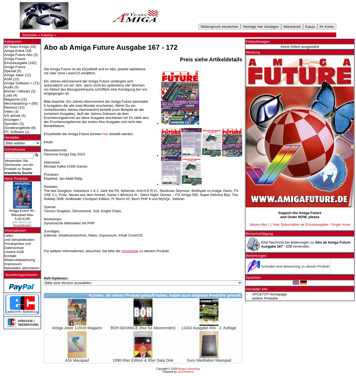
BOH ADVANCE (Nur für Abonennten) (143, 328)
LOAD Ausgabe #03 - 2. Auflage (209, 328)
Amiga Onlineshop (189, 368)
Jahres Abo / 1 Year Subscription (274, 224)
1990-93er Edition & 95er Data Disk (143, 360)
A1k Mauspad (77, 360)
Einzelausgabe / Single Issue (327, 224)
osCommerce (186, 371)
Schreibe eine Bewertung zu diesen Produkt (295, 266)
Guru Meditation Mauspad (209, 360)
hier (106, 134)
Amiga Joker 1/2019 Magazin (77, 328)
